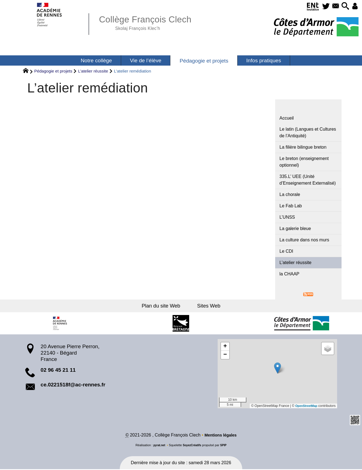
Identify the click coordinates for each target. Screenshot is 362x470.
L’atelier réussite (93, 71)
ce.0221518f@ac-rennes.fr (73, 385)
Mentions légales (220, 435)
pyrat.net (157, 446)
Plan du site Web (163, 306)
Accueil (287, 118)
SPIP (225, 446)
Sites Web (207, 306)
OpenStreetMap (305, 406)
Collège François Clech (150, 22)
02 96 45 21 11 (58, 370)
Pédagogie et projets (53, 71)
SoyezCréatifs (192, 446)
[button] (342, 6)
